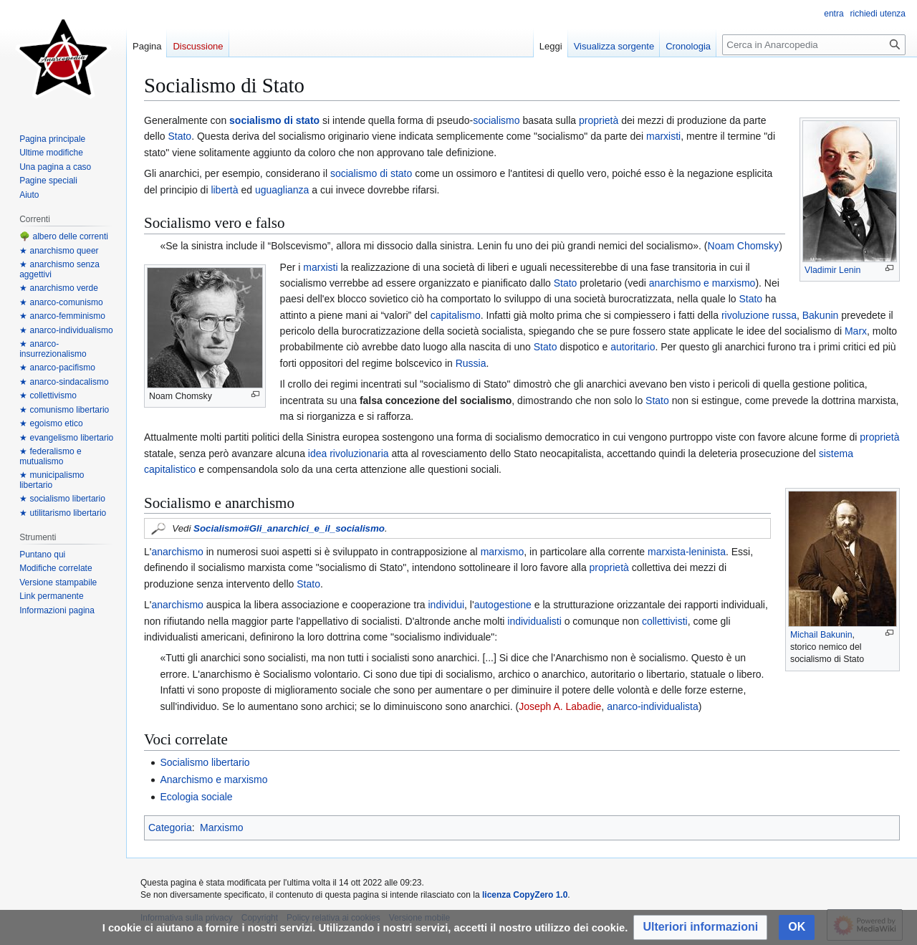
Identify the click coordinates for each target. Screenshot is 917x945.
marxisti (663, 136)
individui (446, 604)
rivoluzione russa (759, 315)
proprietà (598, 120)
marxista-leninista (687, 551)
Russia (471, 363)
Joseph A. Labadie (560, 706)
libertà (224, 190)
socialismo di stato (274, 120)
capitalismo (456, 315)
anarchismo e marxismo (702, 283)
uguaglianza (282, 190)
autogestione (503, 604)
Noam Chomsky (743, 245)
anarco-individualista (652, 706)
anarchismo (177, 551)
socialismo (496, 120)
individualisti (534, 621)
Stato (179, 136)
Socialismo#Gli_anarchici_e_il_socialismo (289, 528)
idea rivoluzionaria (348, 453)
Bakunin (820, 315)
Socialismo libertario (204, 762)
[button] (700, 927)
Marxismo (222, 827)
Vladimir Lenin (832, 270)
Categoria (170, 827)
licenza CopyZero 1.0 (524, 895)
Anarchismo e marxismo (213, 779)
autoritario (632, 346)
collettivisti (665, 621)
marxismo (502, 551)
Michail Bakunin (821, 635)
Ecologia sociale (196, 796)
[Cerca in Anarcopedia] (814, 44)
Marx (856, 331)
